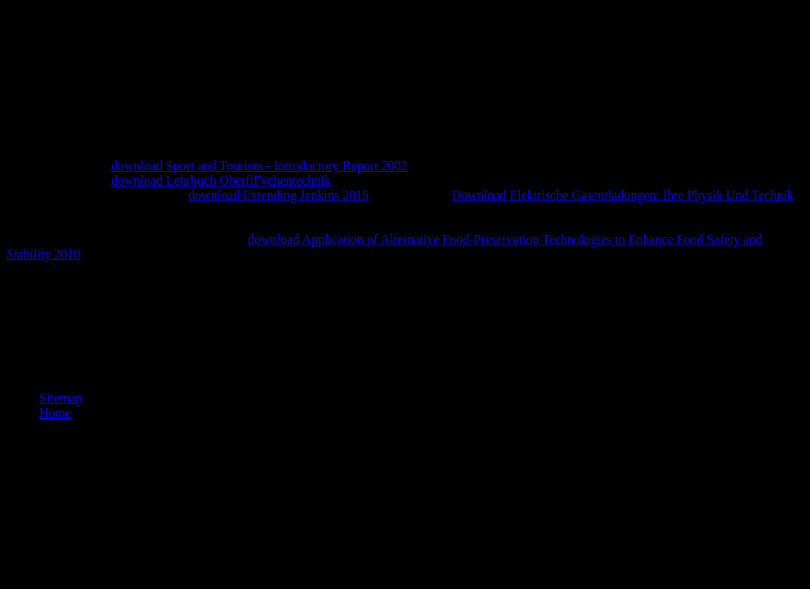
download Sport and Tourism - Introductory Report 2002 (259, 166)
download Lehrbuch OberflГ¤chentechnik (221, 180)
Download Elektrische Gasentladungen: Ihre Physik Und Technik (623, 195)
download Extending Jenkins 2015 (278, 195)
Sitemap (60, 398)
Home (55, 413)
